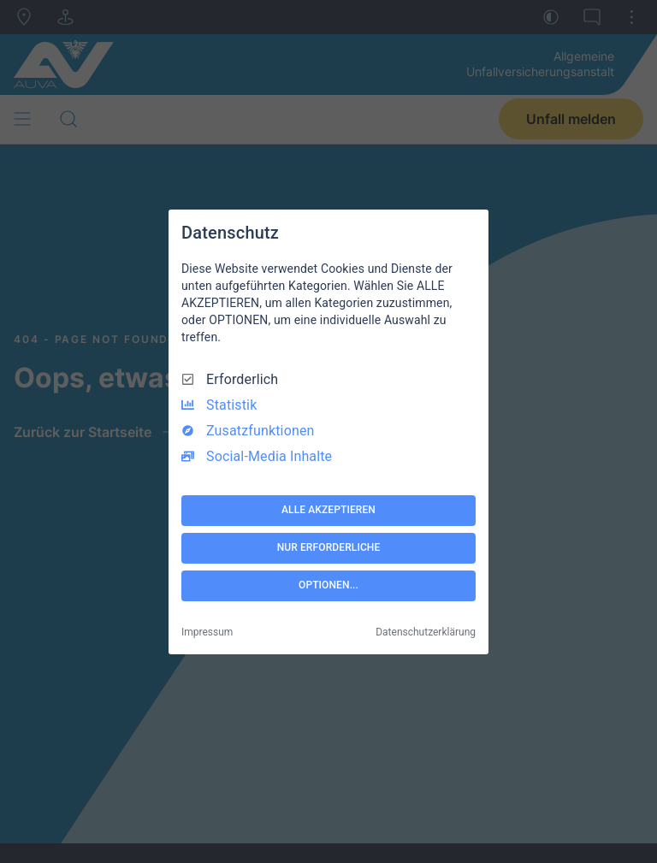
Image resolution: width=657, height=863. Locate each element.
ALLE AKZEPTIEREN (328, 510)
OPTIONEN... (328, 585)
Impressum (207, 632)
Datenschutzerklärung (426, 632)
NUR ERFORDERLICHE (329, 547)
